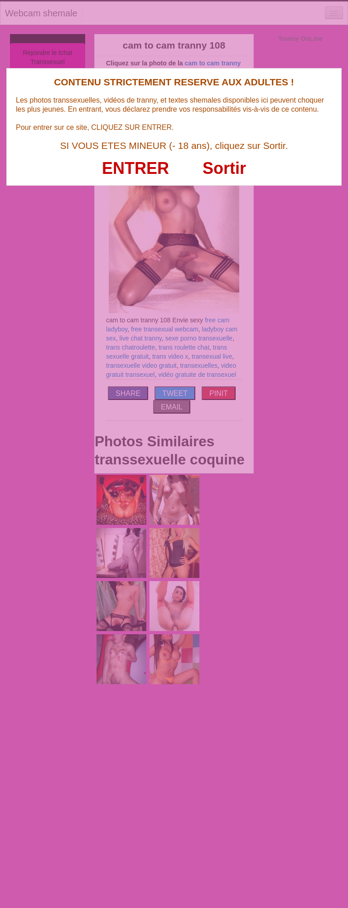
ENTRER (135, 168)
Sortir (224, 168)
